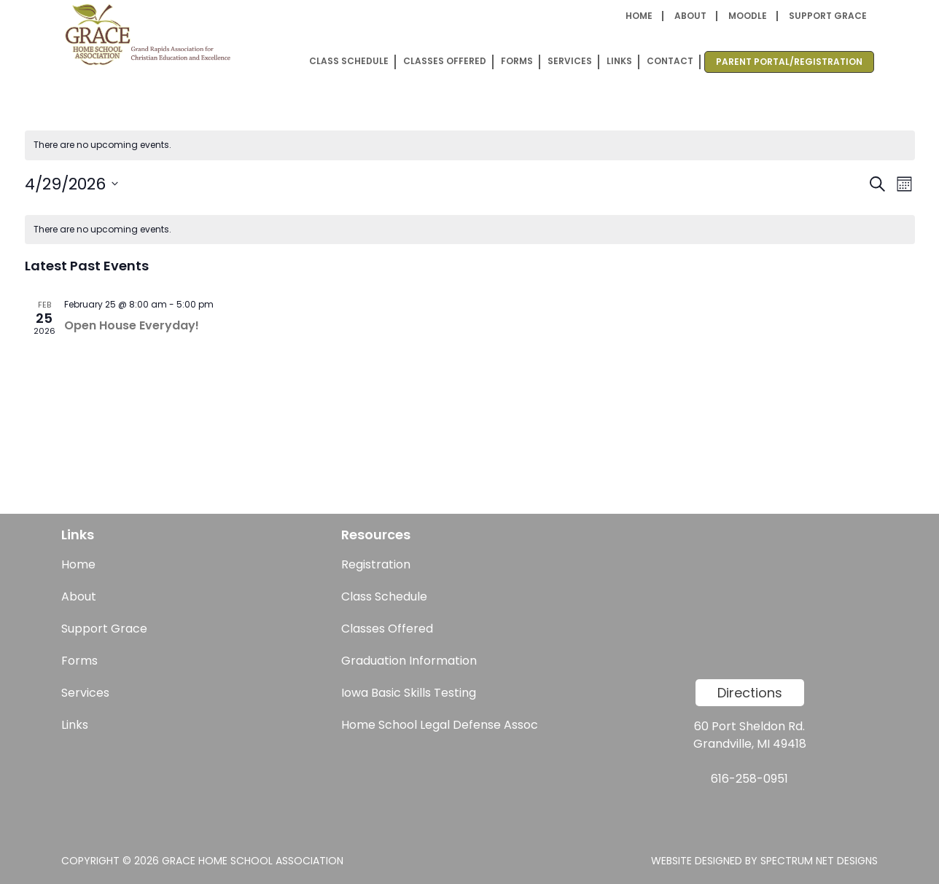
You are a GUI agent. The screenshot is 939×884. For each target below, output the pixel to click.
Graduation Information (409, 660)
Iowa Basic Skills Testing (408, 692)
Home (639, 15)
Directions (749, 693)
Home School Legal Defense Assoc (439, 724)
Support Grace (828, 15)
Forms (517, 61)
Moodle (747, 15)
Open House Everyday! (131, 325)
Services (570, 61)
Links (619, 61)
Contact (670, 61)
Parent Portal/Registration (789, 61)
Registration (375, 564)
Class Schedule (349, 61)
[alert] (470, 145)
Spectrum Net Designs (819, 860)
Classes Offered (444, 61)
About (690, 15)
